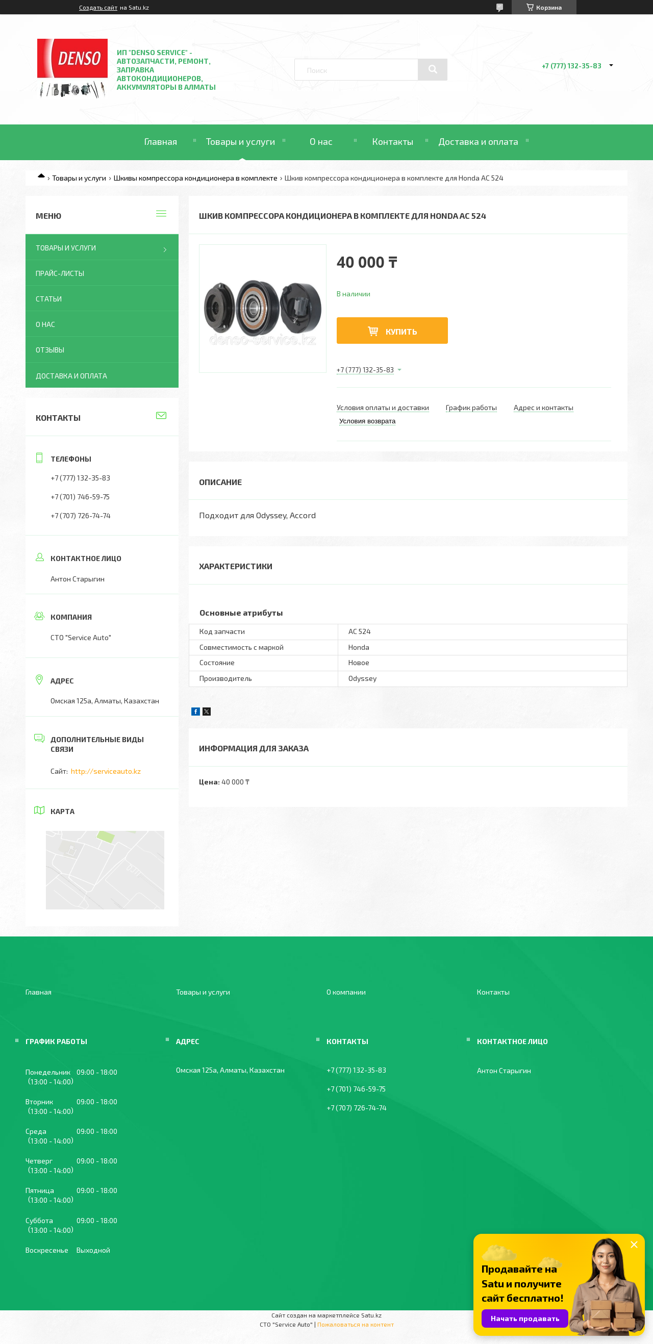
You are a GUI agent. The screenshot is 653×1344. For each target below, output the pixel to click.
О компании (346, 991)
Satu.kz (371, 1314)
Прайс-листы (60, 273)
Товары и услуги (240, 141)
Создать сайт (98, 7)
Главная (160, 141)
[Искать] (432, 69)
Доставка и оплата (478, 141)
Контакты (392, 141)
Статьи (49, 298)
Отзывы (50, 349)
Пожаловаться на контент (355, 1324)
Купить (401, 331)
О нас (321, 141)
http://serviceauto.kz (106, 771)
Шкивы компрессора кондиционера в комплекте (196, 177)
